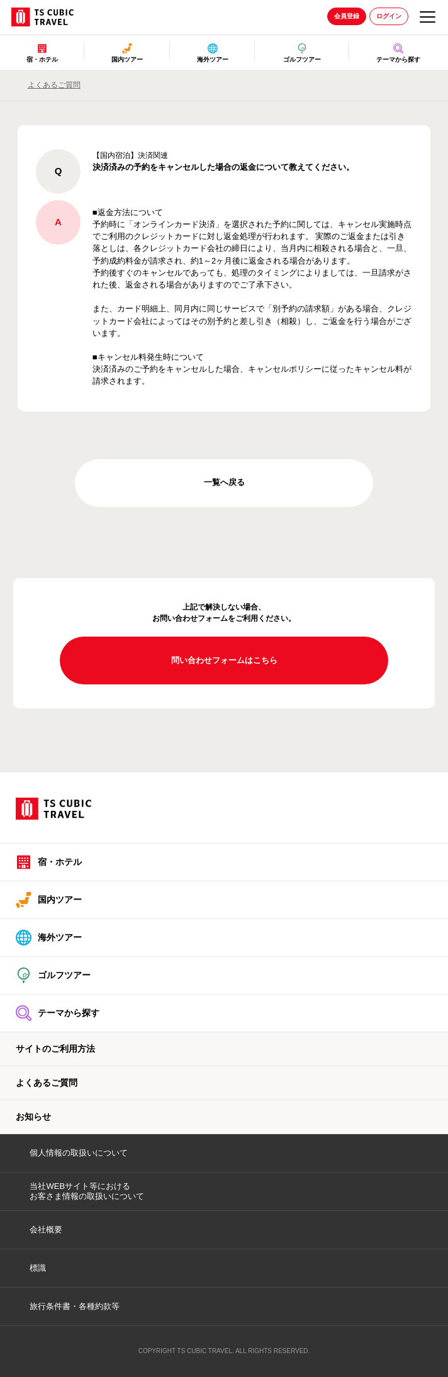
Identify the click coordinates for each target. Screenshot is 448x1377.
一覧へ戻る (224, 482)
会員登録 (346, 16)
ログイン (388, 16)
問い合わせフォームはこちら (224, 660)
